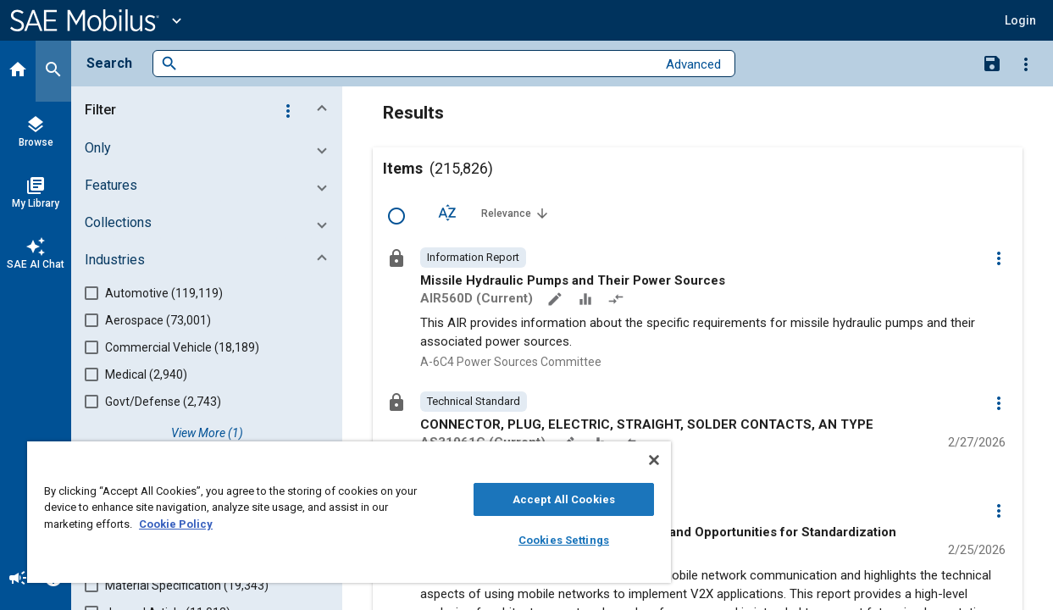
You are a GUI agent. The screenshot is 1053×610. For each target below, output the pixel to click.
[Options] (1026, 63)
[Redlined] (617, 301)
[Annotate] (556, 301)
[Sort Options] (447, 213)
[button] (1020, 20)
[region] (332, 512)
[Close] (621, 460)
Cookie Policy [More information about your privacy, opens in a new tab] (176, 524)
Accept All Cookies (536, 499)
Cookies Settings (535, 540)
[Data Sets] (587, 301)
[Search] (53, 71)
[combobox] (417, 64)
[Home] (18, 71)
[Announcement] (18, 579)
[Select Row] (396, 216)
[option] (473, 257)
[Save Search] (992, 63)
